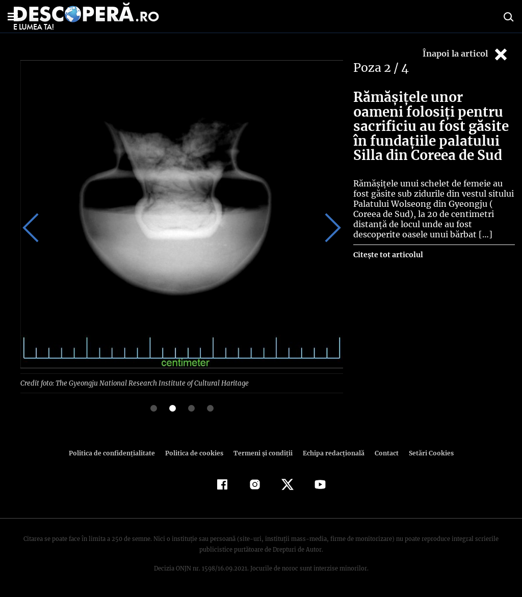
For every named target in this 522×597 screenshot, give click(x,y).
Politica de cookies (195, 452)
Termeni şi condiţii (261, 452)
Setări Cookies (425, 452)
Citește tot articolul (387, 254)
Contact (382, 452)
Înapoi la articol (466, 54)
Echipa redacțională (330, 452)
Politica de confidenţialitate (116, 452)
